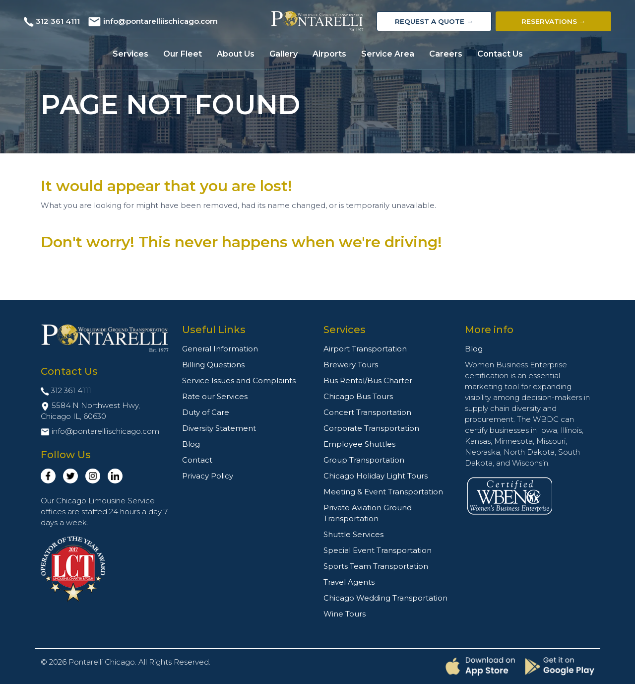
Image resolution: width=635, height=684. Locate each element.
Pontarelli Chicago (101, 662)
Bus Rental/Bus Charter (367, 380)
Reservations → (553, 21)
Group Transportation (363, 460)
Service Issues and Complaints (239, 380)
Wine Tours (344, 613)
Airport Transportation (365, 348)
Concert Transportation (367, 412)
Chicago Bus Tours (358, 396)
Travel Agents (349, 582)
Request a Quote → (434, 21)
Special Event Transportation (377, 550)
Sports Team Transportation (375, 566)
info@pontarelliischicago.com (160, 21)
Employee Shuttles (359, 444)
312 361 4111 (58, 21)
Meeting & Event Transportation (383, 491)
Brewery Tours (350, 364)
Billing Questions (213, 364)
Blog (191, 444)
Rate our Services (215, 396)
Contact (197, 460)
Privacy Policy (207, 475)
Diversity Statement (219, 428)
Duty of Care (205, 412)
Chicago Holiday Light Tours (375, 475)
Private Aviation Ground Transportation (367, 513)
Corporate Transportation (371, 428)
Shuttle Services (353, 534)
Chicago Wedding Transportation (385, 598)
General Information (220, 348)
